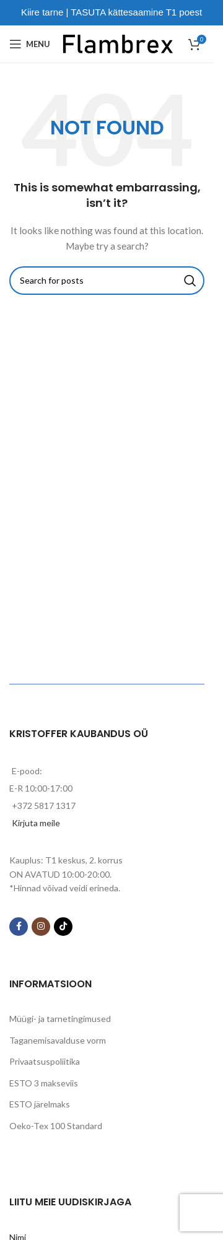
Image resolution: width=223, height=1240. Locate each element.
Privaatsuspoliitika (44, 1061)
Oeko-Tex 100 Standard (55, 1125)
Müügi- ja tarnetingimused (60, 1018)
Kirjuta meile (36, 823)
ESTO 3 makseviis (43, 1083)
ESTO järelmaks (39, 1104)
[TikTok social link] (63, 926)
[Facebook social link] (18, 926)
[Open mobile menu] (29, 44)
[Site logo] (118, 43)
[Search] (106, 280)
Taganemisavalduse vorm (57, 1040)
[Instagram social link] (41, 926)
